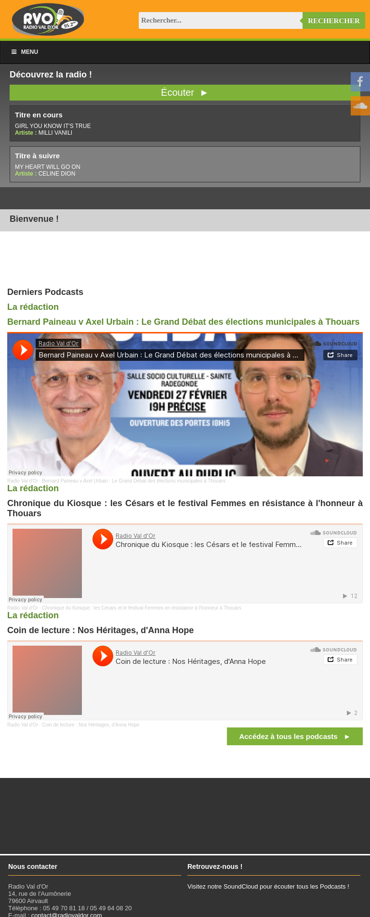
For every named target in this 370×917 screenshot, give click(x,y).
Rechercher (334, 21)
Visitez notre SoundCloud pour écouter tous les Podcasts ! (268, 886)
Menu (24, 52)
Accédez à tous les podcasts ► (295, 736)
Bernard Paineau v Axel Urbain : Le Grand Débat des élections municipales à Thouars (183, 322)
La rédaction (33, 307)
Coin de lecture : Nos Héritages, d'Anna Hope (90, 724)
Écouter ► (185, 92)
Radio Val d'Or (22, 481)
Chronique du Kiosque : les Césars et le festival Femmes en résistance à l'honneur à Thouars (141, 608)
